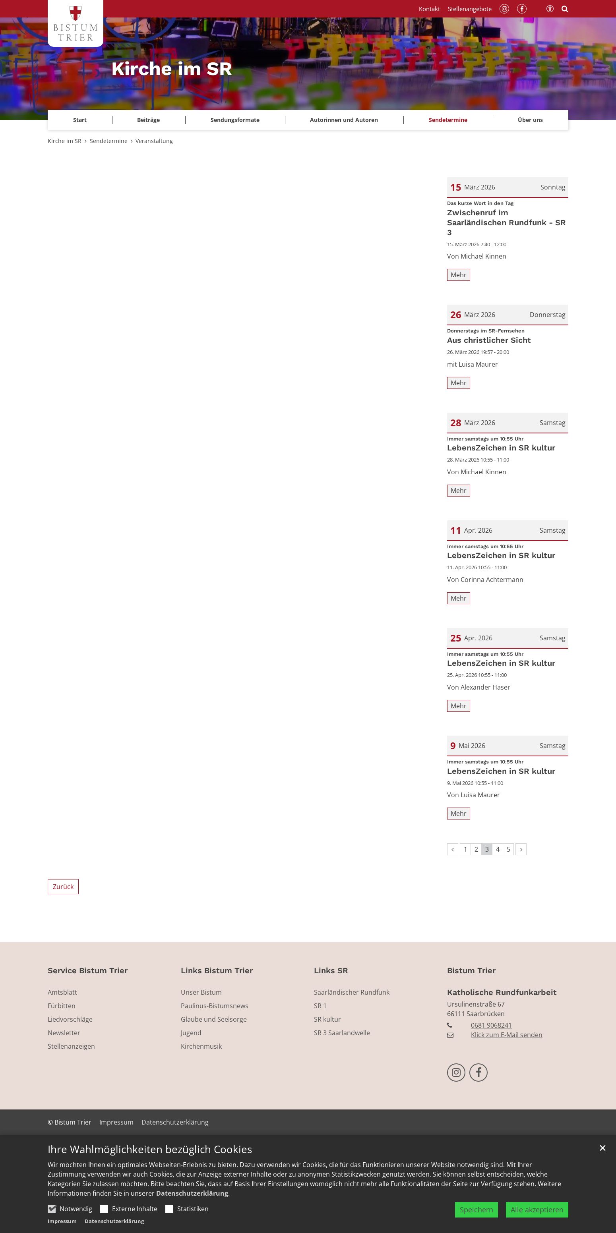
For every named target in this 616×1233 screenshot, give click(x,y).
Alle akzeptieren (537, 1220)
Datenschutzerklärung (192, 1204)
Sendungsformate (235, 120)
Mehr (459, 275)
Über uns (530, 120)
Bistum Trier (471, 970)
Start (80, 120)
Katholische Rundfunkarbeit (502, 992)
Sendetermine (448, 120)
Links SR (331, 970)
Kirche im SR (64, 141)
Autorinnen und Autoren (344, 120)
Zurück (63, 886)
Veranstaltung (154, 141)
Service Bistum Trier (88, 970)
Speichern (476, 1220)
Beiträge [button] (148, 120)
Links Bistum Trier (217, 970)
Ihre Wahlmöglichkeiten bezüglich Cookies (150, 1160)
